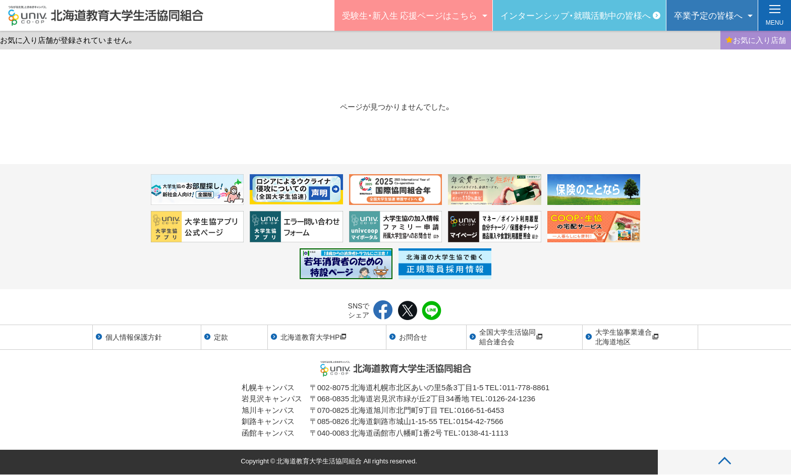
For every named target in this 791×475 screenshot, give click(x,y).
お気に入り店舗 (755, 39)
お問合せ (413, 337)
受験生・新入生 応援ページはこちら (409, 15)
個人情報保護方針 (133, 337)
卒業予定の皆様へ (708, 15)
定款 (221, 337)
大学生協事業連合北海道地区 (627, 337)
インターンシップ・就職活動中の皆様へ (575, 15)
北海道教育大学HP (313, 337)
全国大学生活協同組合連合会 (511, 337)
